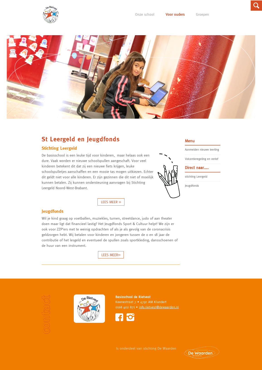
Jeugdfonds (192, 185)
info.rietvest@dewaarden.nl (159, 307)
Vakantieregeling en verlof (201, 159)
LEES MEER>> (110, 255)
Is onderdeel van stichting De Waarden (146, 348)
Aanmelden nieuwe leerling (202, 149)
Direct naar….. (197, 167)
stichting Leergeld (196, 176)
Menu (190, 140)
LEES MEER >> (111, 202)
